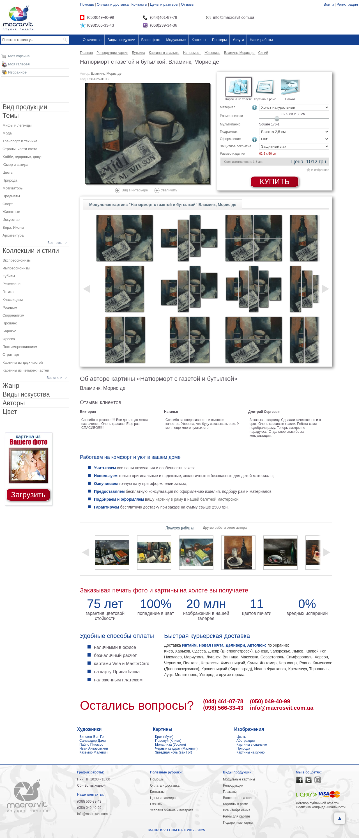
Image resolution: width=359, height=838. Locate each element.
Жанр (11, 385)
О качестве (92, 40)
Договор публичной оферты (317, 803)
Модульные (176, 40)
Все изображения (236, 810)
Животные (11, 212)
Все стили (54, 378)
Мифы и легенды (17, 125)
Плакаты (229, 792)
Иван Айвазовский (93, 748)
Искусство (11, 219)
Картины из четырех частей (26, 370)
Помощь (87, 4)
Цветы (8, 172)
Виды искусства (26, 394)
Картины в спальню (251, 745)
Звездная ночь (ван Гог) (173, 752)
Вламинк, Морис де (106, 73)
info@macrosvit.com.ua (281, 708)
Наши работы (261, 40)
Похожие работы (179, 528)
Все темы (54, 243)
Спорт (8, 204)
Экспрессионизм (17, 260)
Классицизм (13, 299)
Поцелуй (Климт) (168, 741)
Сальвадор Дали (92, 741)
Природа (10, 180)
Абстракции (245, 741)
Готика (8, 292)
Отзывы (187, 4)
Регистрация (347, 4)
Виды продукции (121, 40)
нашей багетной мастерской (213, 499)
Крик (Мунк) (164, 737)
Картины (199, 40)
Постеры (219, 40)
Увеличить (169, 190)
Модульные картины (239, 779)
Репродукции (233, 785)
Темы (11, 115)
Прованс (10, 323)
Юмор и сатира (15, 164)
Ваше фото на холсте (240, 798)
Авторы (14, 403)
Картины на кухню (250, 752)
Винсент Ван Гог (92, 737)
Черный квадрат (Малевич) (176, 748)
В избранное (320, 169)
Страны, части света (20, 149)
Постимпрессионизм (20, 347)
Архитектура (13, 235)
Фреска (9, 339)
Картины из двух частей (23, 362)
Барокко (9, 331)
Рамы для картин (236, 816)
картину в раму (169, 499)
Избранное (17, 72)
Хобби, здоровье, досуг (22, 157)
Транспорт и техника (20, 141)
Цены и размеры (164, 4)
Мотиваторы (13, 188)
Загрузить (28, 495)
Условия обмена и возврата (171, 810)
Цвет (10, 411)
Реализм (10, 307)
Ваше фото (150, 40)
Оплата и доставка (113, 4)
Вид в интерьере (135, 190)
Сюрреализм (13, 315)
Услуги (238, 40)
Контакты (139, 4)
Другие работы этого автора (225, 528)
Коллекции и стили (31, 250)
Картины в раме (235, 804)
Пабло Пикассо (91, 745)
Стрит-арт (11, 354)
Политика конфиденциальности (321, 807)
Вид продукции (25, 107)
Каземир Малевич (93, 752)
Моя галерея (19, 64)
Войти (329, 4)
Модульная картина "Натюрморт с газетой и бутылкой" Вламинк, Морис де (162, 204)
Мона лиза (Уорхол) (170, 745)
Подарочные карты (238, 823)
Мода (7, 133)
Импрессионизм (16, 268)
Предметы (11, 196)
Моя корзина (19, 56)
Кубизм (9, 276)
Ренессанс (11, 284)
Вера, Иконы (13, 227)
